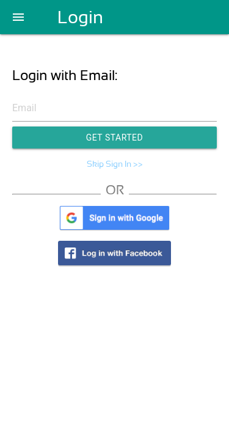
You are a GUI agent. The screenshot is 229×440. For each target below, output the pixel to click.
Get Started (115, 137)
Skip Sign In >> (115, 164)
